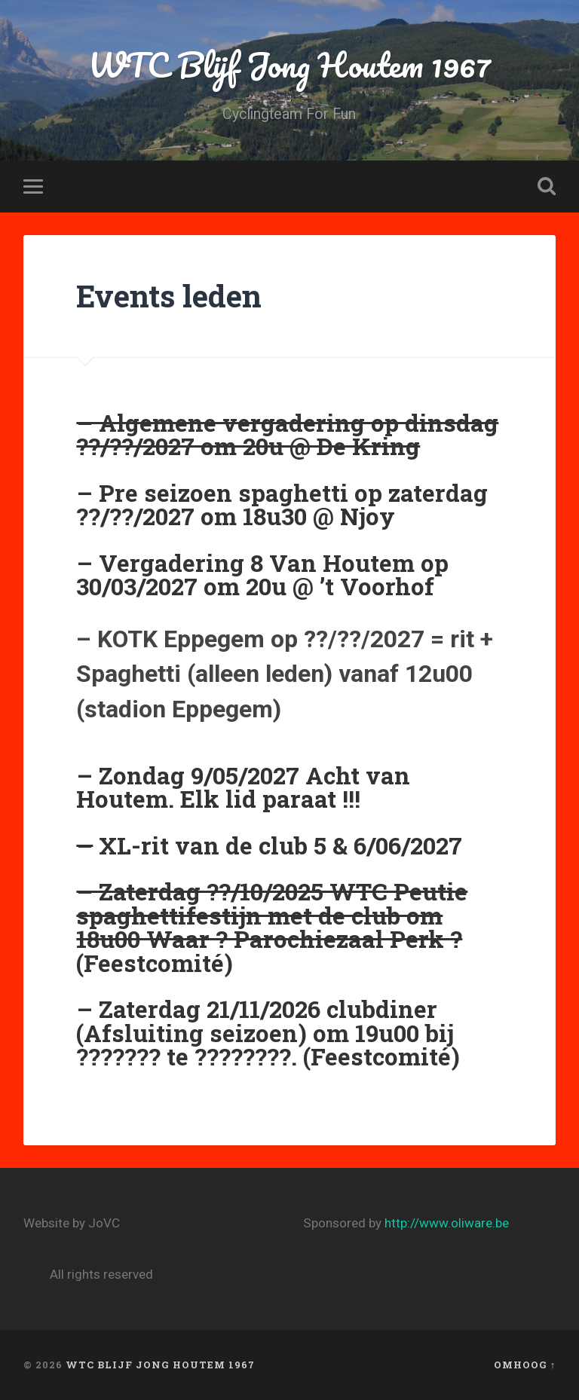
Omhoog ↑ (525, 1365)
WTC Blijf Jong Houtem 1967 (289, 64)
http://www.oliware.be (446, 1222)
